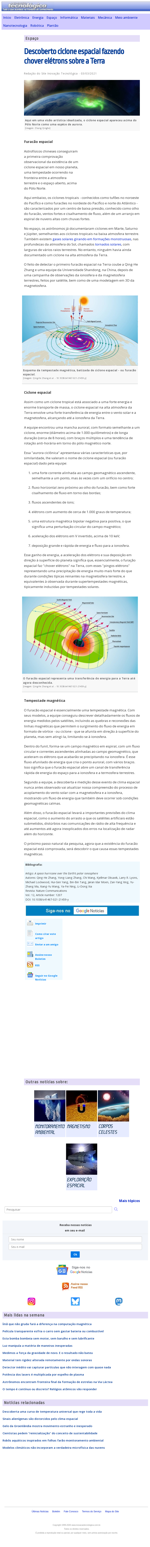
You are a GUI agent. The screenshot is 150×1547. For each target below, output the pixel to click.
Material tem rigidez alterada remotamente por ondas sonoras (47, 1360)
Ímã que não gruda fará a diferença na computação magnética (47, 1324)
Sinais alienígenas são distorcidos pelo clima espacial (40, 1419)
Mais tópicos (129, 1201)
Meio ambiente (126, 17)
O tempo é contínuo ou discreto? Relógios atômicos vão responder (50, 1389)
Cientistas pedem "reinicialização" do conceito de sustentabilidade (50, 1433)
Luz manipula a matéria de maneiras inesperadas (37, 1346)
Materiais (88, 17)
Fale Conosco (71, 1511)
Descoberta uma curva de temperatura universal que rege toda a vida (52, 1411)
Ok (75, 1254)
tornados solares (108, 244)
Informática (69, 17)
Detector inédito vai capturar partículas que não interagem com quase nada (57, 1367)
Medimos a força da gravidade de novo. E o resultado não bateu (48, 1353)
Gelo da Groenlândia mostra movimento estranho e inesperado (47, 1426)
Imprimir (40, 923)
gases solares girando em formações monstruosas (92, 239)
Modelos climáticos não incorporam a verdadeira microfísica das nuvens (54, 1447)
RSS (37, 965)
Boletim (56, 1511)
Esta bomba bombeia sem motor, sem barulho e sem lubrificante (48, 1338)
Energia (37, 17)
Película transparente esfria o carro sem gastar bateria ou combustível (53, 1331)
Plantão (52, 25)
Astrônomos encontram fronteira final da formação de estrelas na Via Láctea (57, 1382)
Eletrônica (21, 17)
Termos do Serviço (91, 1511)
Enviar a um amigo (46, 944)
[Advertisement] (110, 161)
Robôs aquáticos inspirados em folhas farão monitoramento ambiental (53, 1440)
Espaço (51, 17)
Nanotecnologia (15, 25)
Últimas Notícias (40, 1511)
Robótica (37, 25)
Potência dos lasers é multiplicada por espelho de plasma (43, 1374)
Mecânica (105, 17)
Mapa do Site (112, 1511)
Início (7, 17)
